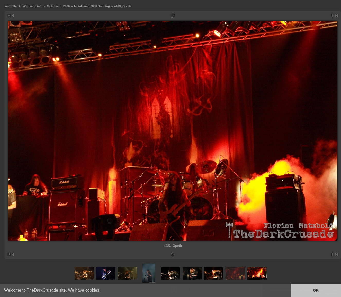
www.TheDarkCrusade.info (23, 6)
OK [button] (316, 290)
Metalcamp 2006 (58, 6)
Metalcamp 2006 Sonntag (92, 6)
